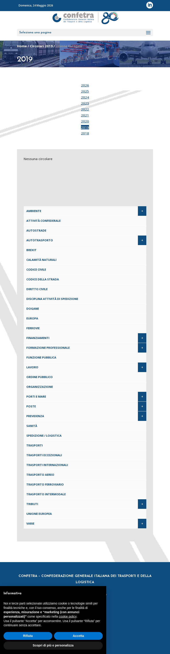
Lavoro (32, 367)
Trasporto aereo (40, 475)
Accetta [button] (78, 636)
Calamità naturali (41, 260)
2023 (85, 103)
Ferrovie (33, 328)
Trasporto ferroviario (45, 484)
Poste (31, 406)
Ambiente (33, 211)
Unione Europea (39, 514)
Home (22, 46)
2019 (85, 127)
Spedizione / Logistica (44, 436)
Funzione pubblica (41, 357)
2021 (85, 115)
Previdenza (35, 416)
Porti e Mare (36, 396)
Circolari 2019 (41, 46)
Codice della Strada (42, 279)
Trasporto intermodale (46, 494)
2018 (85, 133)
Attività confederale (43, 221)
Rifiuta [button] (28, 636)
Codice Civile (36, 270)
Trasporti (34, 445)
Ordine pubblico (39, 377)
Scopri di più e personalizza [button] (53, 645)
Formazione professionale (48, 348)
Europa (32, 318)
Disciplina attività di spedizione (52, 299)
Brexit (31, 250)
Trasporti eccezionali (44, 455)
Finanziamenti (37, 338)
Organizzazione (39, 387)
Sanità (31, 426)
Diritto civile (37, 289)
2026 (85, 85)
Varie (30, 523)
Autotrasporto (39, 240)
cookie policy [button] (67, 616)
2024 (85, 97)
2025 (85, 91)
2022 (85, 109)
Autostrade (36, 230)
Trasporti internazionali (47, 465)
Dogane (32, 309)
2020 (85, 121)
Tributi (32, 504)
